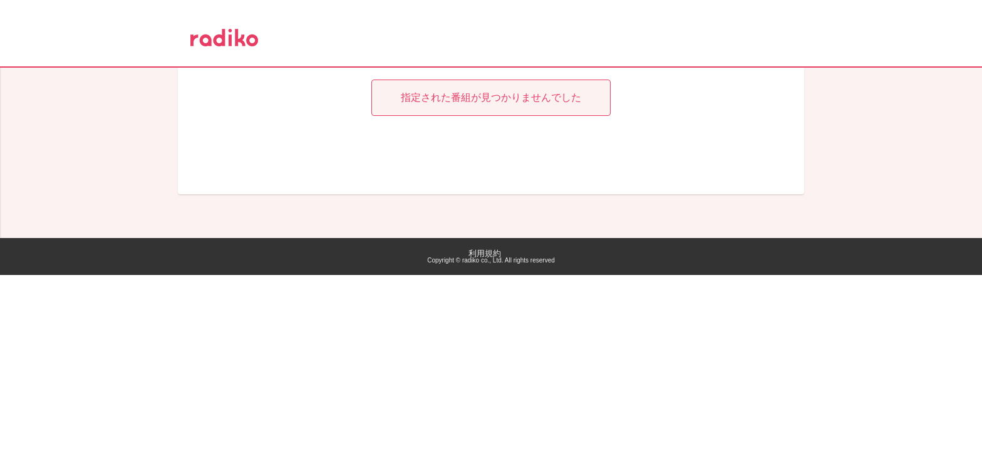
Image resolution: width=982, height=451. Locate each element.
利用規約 (484, 253)
